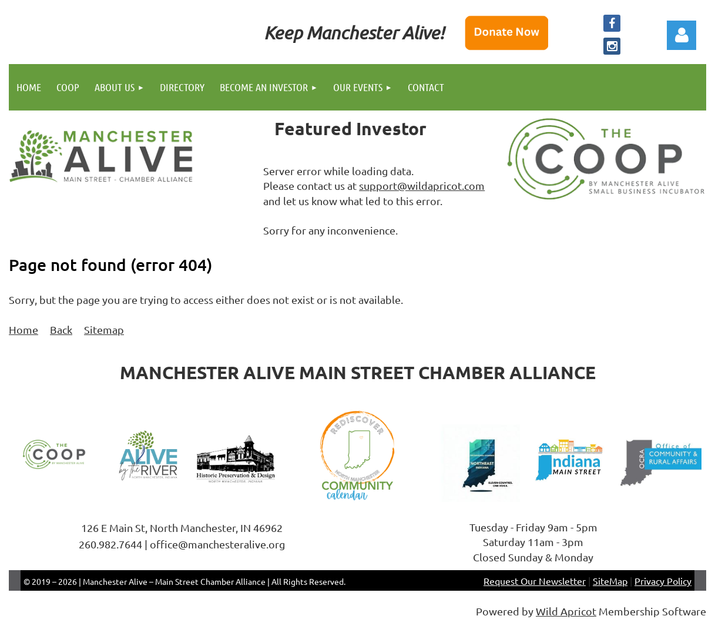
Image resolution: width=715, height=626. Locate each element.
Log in (681, 35)
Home (23, 329)
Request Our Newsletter (535, 581)
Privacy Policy (663, 581)
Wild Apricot (566, 611)
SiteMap (610, 581)
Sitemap (104, 329)
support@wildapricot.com (422, 185)
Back (61, 329)
